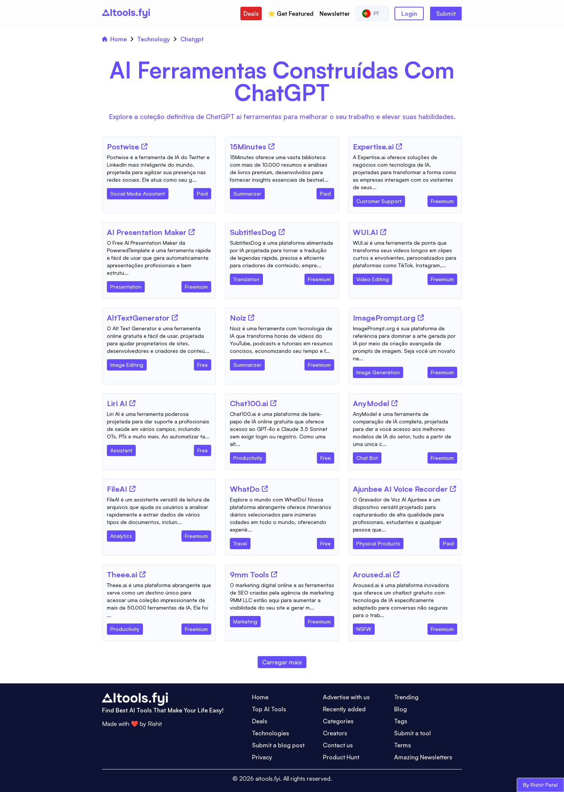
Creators (335, 733)
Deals (251, 13)
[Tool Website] (144, 146)
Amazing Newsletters (423, 757)
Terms (402, 745)
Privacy (262, 757)
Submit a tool (412, 733)
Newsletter (335, 13)
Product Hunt (341, 757)
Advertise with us (346, 697)
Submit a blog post (278, 745)
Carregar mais (282, 662)
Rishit (155, 723)
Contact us (338, 745)
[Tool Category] (137, 192)
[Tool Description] (159, 168)
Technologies (270, 733)
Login (409, 13)
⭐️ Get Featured (291, 13)
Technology (153, 39)
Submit (446, 13)
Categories (338, 721)
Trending (406, 697)
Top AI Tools (269, 709)
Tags (400, 721)
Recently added (344, 709)
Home (114, 39)
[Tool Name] (123, 147)
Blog (400, 709)
